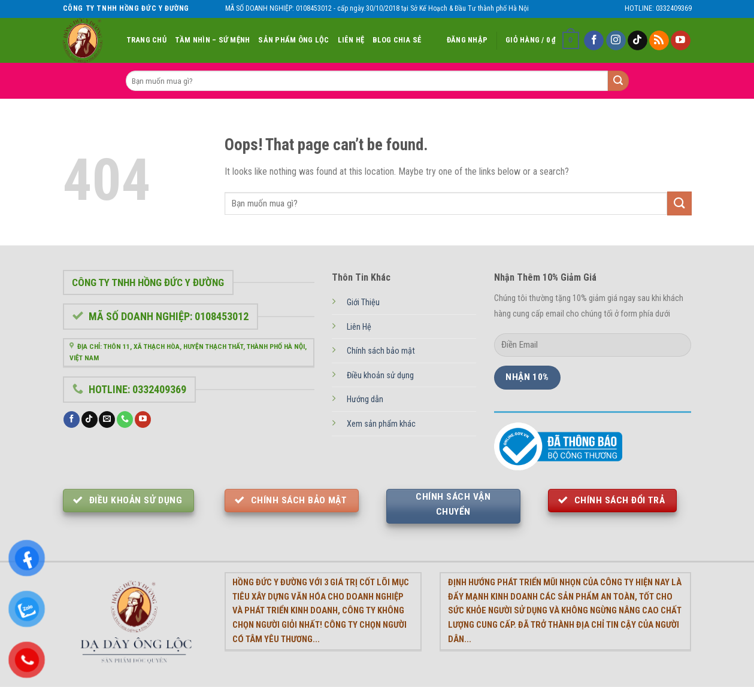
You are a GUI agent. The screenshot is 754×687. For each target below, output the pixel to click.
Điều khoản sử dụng (380, 375)
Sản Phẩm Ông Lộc (293, 39)
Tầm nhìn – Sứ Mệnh (212, 39)
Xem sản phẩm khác (381, 424)
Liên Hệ (351, 39)
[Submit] (679, 203)
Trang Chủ (146, 39)
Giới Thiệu (363, 302)
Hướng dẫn (365, 399)
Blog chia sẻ (397, 39)
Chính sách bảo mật (381, 351)
